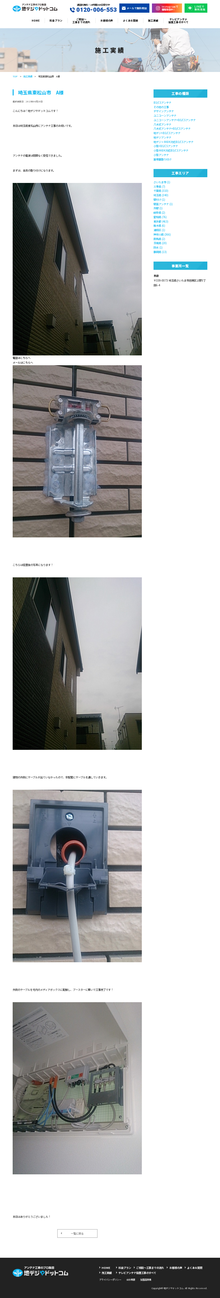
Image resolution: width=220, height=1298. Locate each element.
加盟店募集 (145, 1279)
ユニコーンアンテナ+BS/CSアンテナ (175, 120)
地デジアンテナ (162, 137)
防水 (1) (158, 247)
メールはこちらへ (23, 362)
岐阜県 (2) (159, 212)
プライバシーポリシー (110, 1279)
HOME (36, 20)
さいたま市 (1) (162, 182)
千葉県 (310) (161, 190)
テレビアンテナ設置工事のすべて (178, 20)
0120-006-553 (93, 9)
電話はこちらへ (21, 358)
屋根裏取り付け (162, 159)
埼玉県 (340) (161, 195)
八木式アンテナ (162, 124)
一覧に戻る (72, 1233)
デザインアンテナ (164, 111)
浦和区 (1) (159, 230)
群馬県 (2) (159, 239)
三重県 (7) (159, 186)
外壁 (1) (158, 208)
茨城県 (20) (160, 243)
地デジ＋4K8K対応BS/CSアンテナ (173, 142)
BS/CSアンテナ (162, 102)
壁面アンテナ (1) (163, 204)
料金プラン (56, 20)
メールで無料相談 (134, 8)
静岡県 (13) (160, 252)
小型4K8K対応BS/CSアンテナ (171, 150)
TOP (15, 76)
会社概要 (130, 1279)
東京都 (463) (161, 221)
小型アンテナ (161, 155)
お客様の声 (106, 20)
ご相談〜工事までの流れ (81, 20)
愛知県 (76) (160, 217)
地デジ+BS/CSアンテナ (167, 133)
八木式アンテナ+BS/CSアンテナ (172, 128)
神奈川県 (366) (162, 234)
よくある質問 (130, 20)
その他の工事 (161, 107)
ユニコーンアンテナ (165, 115)
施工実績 (153, 20)
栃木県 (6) (159, 225)
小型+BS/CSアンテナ (166, 146)
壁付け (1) (159, 199)
